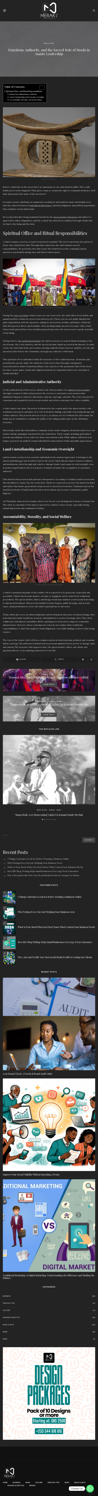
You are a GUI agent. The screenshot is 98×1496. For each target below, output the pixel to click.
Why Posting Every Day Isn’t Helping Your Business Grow (34, 863)
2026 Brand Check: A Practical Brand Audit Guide (27, 1073)
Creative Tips (9, 1303)
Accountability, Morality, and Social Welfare (26, 100)
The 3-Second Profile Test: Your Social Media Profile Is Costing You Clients (43, 875)
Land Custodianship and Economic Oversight (27, 97)
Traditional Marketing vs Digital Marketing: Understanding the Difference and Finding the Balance (48, 1276)
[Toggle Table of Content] (40, 87)
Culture (52, 702)
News (59, 702)
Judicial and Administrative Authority (23, 94)
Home (5, 1483)
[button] (42, 819)
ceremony (21, 315)
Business (7, 1296)
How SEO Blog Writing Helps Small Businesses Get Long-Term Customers (43, 871)
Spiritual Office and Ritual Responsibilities (24, 91)
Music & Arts (49, 43)
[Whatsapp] (90, 1488)
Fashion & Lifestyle (11, 1318)
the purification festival (29, 341)
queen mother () (65, 217)
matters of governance (79, 390)
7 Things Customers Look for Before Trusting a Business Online (38, 859)
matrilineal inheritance (41, 205)
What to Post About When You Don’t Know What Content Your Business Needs (45, 867)
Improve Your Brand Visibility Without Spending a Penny (31, 1174)
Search (6, 835)
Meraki (32, 1486)
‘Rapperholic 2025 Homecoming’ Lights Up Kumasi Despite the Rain (49, 814)
